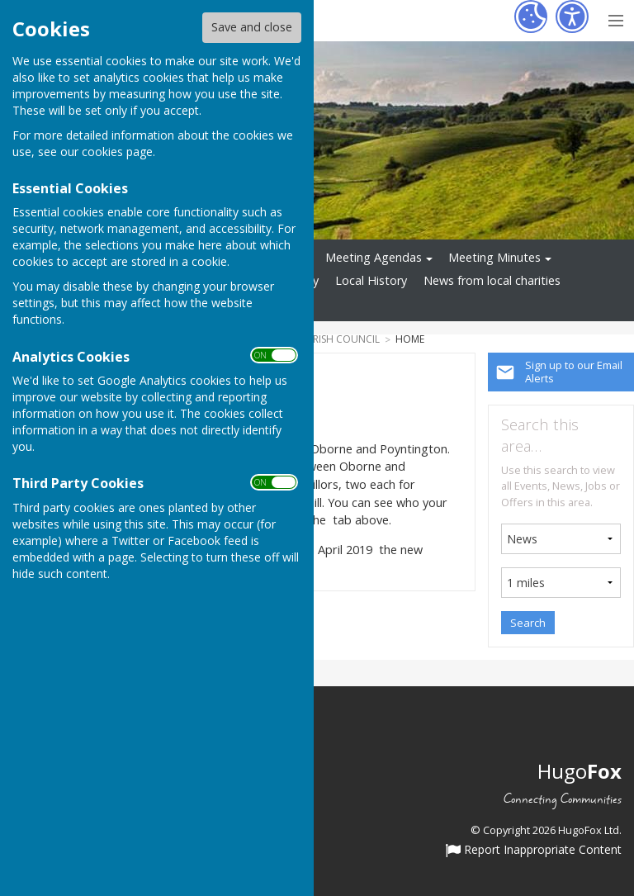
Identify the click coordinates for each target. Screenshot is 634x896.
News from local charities (492, 280)
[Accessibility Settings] (572, 16)
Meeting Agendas (373, 257)
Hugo (579, 771)
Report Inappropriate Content (534, 850)
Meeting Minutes (494, 257)
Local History (371, 280)
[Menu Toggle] (615, 18)
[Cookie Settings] (530, 16)
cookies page (117, 151)
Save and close (251, 27)
